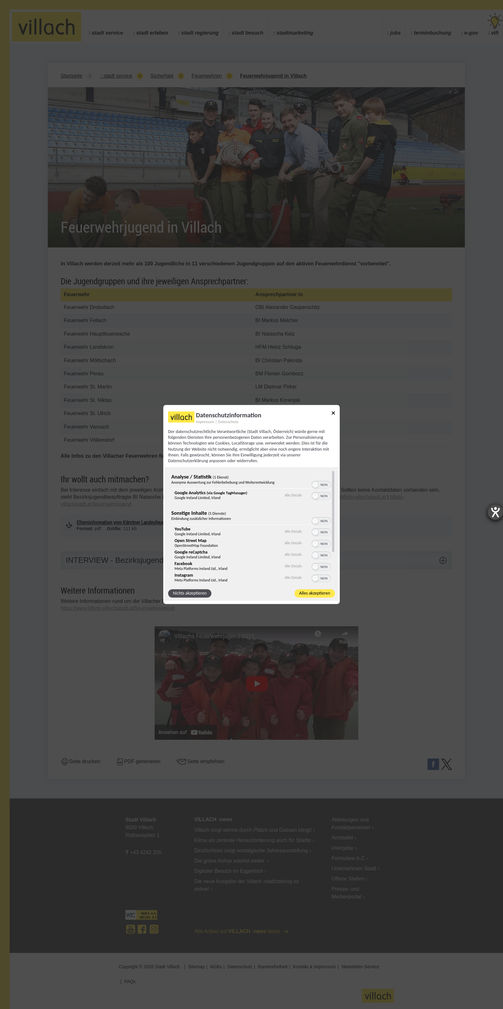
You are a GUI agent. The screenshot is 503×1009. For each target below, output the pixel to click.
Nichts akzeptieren (190, 593)
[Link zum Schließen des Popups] (333, 414)
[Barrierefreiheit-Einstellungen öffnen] (495, 512)
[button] (315, 485)
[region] (251, 527)
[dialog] (251, 504)
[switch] (321, 484)
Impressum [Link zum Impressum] (205, 421)
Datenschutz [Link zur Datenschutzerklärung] (228, 421)
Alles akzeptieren (314, 593)
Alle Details (293, 495)
